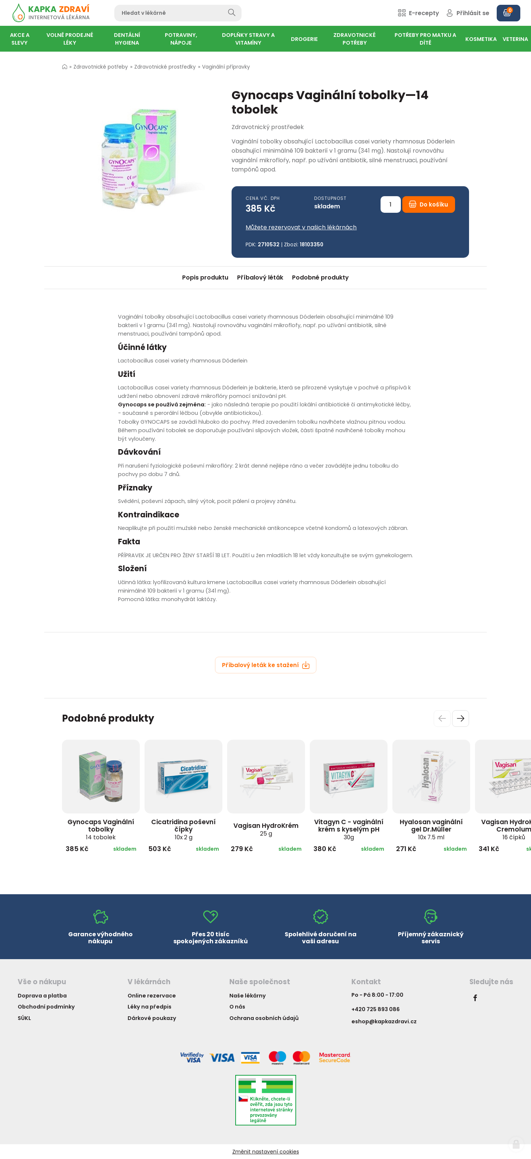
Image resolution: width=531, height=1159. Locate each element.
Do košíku (428, 204)
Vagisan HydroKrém (266, 829)
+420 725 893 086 (375, 1009)
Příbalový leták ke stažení (266, 665)
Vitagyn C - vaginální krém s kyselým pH (349, 829)
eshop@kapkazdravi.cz (384, 1021)
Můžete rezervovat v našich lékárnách (301, 227)
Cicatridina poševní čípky (183, 829)
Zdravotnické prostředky (165, 66)
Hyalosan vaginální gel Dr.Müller (431, 829)
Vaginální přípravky (226, 66)
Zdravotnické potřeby (100, 66)
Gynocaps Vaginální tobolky (100, 829)
